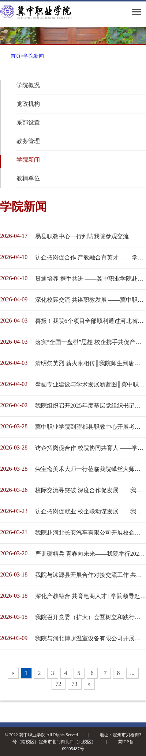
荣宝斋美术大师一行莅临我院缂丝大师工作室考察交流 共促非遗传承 (90, 469)
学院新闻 (33, 56)
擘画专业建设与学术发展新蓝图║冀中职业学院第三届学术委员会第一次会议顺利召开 (90, 384)
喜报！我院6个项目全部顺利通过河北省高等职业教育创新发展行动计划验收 (90, 321)
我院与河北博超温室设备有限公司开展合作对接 (90, 638)
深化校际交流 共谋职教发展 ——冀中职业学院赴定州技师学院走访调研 (90, 300)
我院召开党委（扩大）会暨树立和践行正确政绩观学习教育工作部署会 (90, 617)
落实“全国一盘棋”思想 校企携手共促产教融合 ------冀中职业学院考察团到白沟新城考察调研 (90, 342)
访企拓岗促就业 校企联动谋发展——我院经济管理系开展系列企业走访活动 (90, 511)
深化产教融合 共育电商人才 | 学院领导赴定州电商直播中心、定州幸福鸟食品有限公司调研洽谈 (90, 596)
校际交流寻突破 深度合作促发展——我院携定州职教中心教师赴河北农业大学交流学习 (90, 490)
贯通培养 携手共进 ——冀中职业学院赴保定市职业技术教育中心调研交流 (90, 278)
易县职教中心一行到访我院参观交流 (82, 236)
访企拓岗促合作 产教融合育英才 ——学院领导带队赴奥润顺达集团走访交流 (90, 257)
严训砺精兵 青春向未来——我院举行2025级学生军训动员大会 (90, 554)
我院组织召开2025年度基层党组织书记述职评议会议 (90, 405)
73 (75, 684)
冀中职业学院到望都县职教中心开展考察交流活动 (90, 427)
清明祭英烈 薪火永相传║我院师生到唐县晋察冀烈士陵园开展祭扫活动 (90, 363)
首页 (16, 56)
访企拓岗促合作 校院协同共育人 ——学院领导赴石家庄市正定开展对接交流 (90, 448)
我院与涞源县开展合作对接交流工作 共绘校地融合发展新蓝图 (90, 575)
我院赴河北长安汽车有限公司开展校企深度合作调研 (90, 532)
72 (58, 684)
